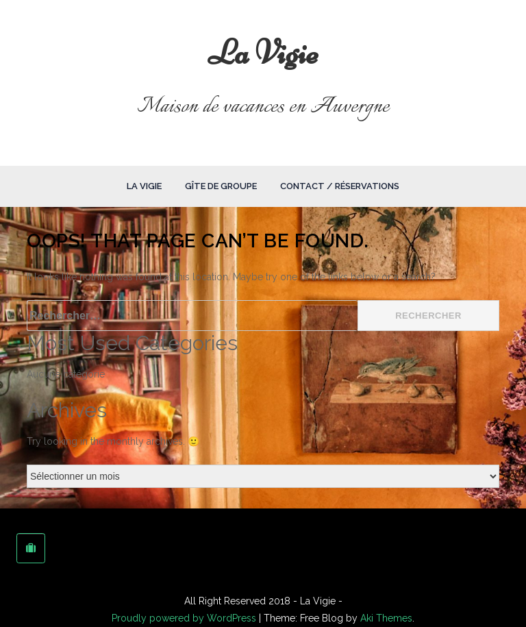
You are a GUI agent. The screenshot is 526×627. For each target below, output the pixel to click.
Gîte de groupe (221, 186)
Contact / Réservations (339, 186)
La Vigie (263, 52)
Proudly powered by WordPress (185, 618)
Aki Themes (386, 618)
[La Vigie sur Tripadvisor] (30, 548)
